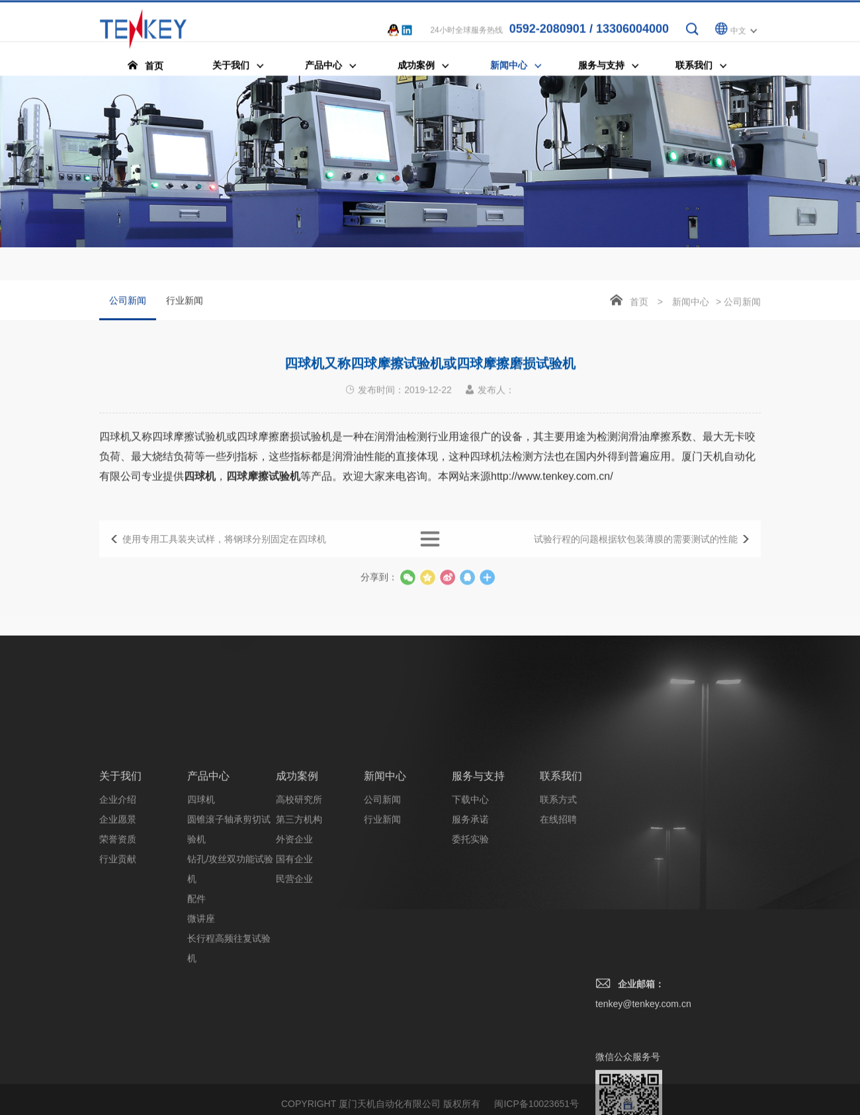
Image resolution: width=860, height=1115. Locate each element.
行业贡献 (117, 978)
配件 (196, 1018)
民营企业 (294, 998)
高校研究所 (299, 919)
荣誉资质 (117, 959)
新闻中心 (690, 303)
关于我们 (120, 895)
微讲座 (201, 1038)
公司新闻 (127, 309)
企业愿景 (117, 939)
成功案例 (297, 895)
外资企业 (294, 959)
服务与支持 (478, 895)
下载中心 (470, 919)
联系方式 (558, 919)
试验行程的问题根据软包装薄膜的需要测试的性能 (636, 549)
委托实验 (470, 959)
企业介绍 (117, 919)
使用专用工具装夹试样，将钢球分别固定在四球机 (224, 549)
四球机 (201, 919)
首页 (639, 303)
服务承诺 (470, 939)
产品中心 (208, 895)
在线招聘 (558, 939)
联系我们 (561, 895)
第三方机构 (299, 939)
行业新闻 (184, 302)
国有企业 (294, 978)
